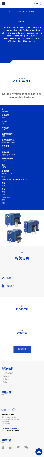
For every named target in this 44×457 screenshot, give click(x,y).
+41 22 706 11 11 (12, 429)
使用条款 (6, 379)
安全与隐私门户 (8, 373)
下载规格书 (8, 286)
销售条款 (6, 376)
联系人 (5, 382)
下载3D (6, 278)
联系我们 (22, 349)
